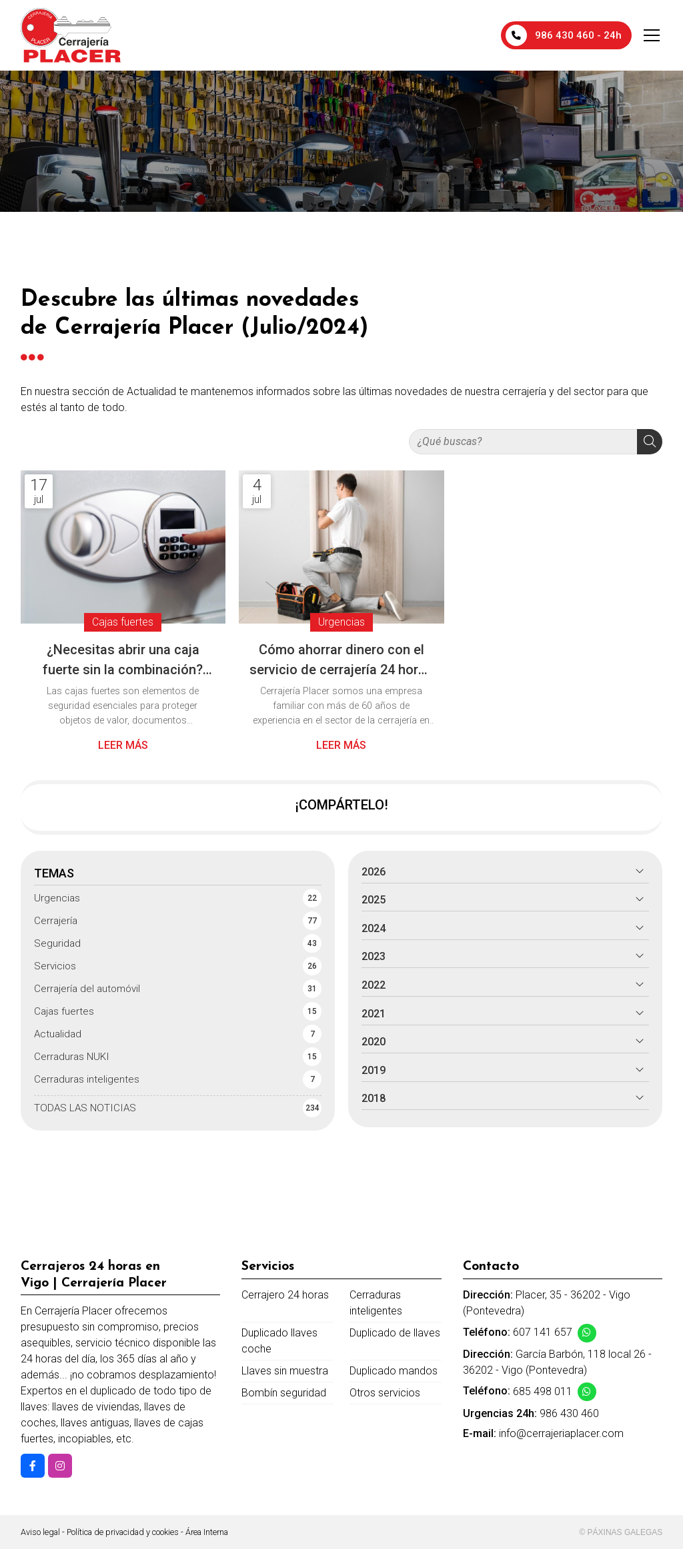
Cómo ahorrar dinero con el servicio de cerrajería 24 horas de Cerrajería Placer (341, 661)
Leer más (123, 745)
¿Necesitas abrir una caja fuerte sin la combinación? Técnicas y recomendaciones (123, 661)
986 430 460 (569, 1413)
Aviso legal (40, 1532)
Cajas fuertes (122, 622)
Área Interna (206, 1532)
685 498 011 (542, 1391)
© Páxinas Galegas (620, 1532)
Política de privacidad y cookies (123, 1532)
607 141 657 (542, 1332)
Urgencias (341, 622)
